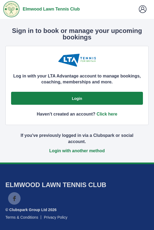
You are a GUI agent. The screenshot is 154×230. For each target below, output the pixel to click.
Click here (107, 114)
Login (77, 98)
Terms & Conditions (21, 217)
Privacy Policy (55, 217)
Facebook (14, 198)
